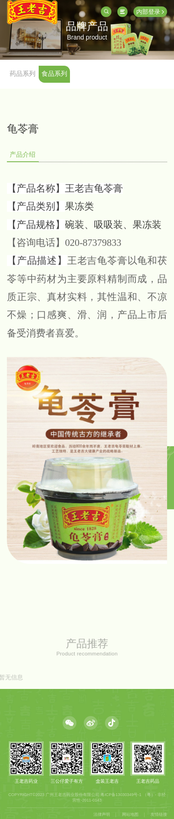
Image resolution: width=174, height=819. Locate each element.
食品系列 (54, 73)
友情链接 (159, 814)
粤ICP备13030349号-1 (120, 794)
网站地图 (130, 814)
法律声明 (101, 814)
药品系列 (22, 73)
